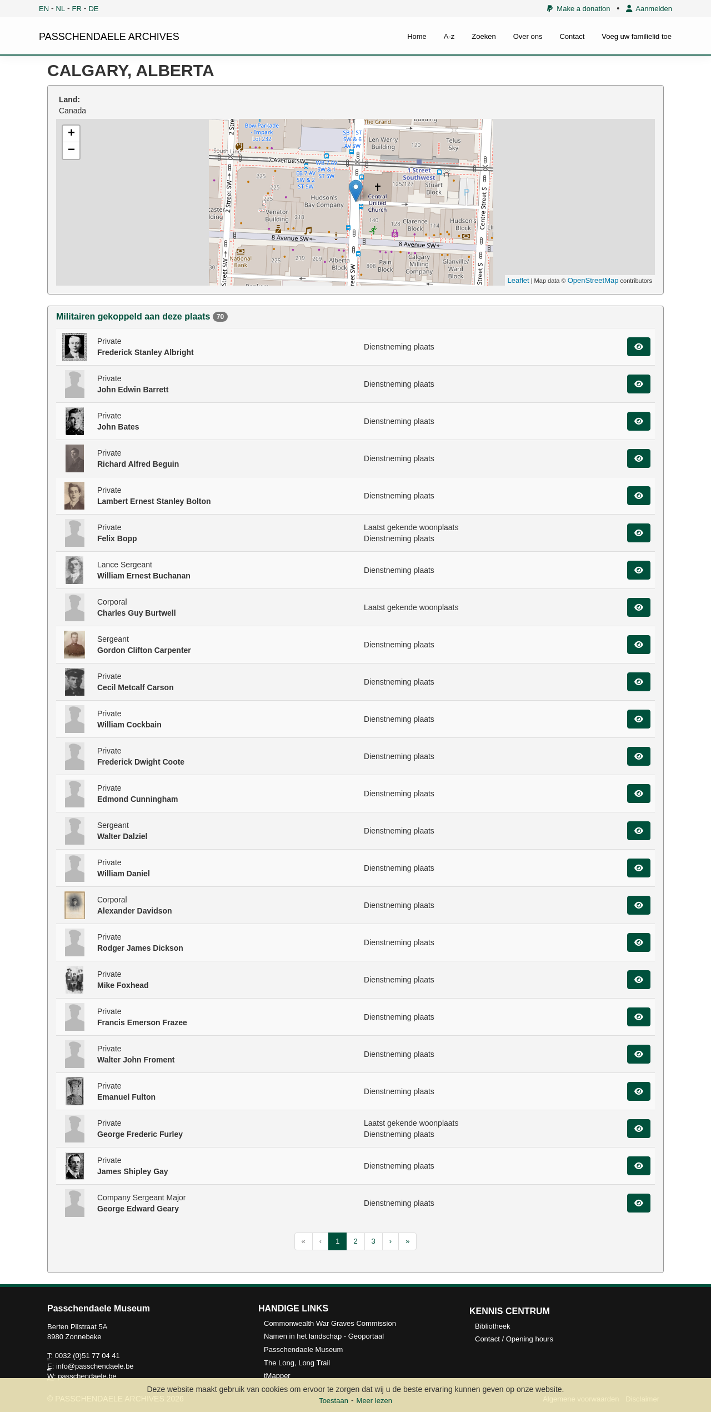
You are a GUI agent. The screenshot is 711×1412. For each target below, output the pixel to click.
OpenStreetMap (593, 280)
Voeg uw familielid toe (637, 36)
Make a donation (578, 8)
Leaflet (518, 280)
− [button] (71, 150)
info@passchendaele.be (95, 1366)
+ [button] (71, 134)
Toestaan (333, 1400)
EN (44, 8)
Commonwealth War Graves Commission (330, 1323)
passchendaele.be (87, 1376)
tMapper (277, 1375)
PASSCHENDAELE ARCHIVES (109, 36)
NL (61, 8)
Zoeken (483, 36)
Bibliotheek (492, 1326)
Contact (571, 36)
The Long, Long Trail (297, 1363)
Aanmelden (649, 8)
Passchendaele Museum (303, 1349)
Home (417, 36)
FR (77, 8)
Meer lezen (374, 1400)
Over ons (528, 36)
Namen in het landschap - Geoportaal (324, 1336)
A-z (449, 36)
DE (93, 8)
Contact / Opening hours (514, 1339)
